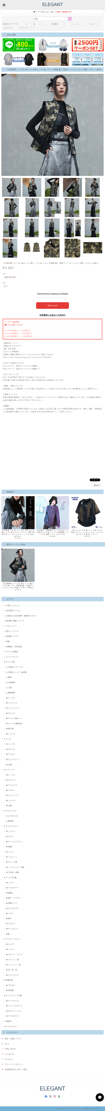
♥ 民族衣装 (8, 980)
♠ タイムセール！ (11, 1026)
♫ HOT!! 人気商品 (11, 651)
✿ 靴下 (9, 918)
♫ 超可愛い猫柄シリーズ (14, 621)
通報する (97, 485)
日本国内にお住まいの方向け (53, 315)
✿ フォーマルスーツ (14, 1006)
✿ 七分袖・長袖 (12, 872)
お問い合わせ (10, 1049)
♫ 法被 (7, 641)
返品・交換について (13, 1038)
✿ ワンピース (11, 703)
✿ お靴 (9, 764)
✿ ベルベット (11, 857)
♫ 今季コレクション (12, 605)
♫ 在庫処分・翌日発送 (13, 646)
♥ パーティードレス (12, 939)
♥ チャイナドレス (11, 826)
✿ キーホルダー (12, 908)
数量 (4, 283)
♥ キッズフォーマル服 (13, 995)
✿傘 (7, 934)
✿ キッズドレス (12, 1001)
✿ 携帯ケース (11, 903)
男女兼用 (54, 24)
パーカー (26, 24)
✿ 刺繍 (9, 846)
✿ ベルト (10, 913)
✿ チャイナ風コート (14, 718)
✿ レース (10, 852)
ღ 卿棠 (9, 677)
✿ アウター (10, 754)
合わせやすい (9, 28)
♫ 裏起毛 (7, 1021)
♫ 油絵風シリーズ (11, 636)
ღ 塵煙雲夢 (10, 693)
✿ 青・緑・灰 (11, 970)
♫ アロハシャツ (10, 626)
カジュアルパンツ (78, 24)
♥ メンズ (7, 739)
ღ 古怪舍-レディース (14, 667)
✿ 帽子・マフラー (13, 898)
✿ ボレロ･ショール (14, 1011)
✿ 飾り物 (10, 728)
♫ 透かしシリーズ (11, 631)
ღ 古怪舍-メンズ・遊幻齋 (16, 672)
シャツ (64, 24)
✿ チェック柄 (11, 862)
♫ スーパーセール (11, 657)
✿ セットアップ (12, 708)
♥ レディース (9, 770)
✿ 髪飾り (10, 893)
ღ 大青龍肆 (10, 682)
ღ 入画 (9, 687)
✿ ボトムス (10, 713)
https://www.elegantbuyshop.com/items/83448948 (27, 357)
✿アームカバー (12, 929)
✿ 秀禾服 (10, 990)
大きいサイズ (94, 24)
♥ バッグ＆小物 (10, 877)
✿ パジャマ (10, 734)
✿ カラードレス (12, 975)
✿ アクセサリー (12, 888)
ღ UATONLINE (12, 816)
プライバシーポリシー (14, 1064)
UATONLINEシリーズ (26, 28)
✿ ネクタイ (10, 923)
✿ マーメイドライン (14, 841)
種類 (4, 274)
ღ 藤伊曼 (9, 821)
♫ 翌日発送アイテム (12, 610)
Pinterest (9, 1059)
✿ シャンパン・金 (13, 964)
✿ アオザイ (10, 985)
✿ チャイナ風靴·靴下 (14, 723)
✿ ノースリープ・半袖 (15, 867)
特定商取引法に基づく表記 (16, 1069)
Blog (7, 1044)
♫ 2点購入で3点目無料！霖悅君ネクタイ (20, 616)
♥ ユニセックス (10, 811)
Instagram (9, 1054)
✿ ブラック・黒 (12, 959)
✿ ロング (10, 836)
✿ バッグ (10, 882)
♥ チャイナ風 (9, 662)
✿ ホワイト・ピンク (14, 954)
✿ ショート (10, 831)
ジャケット (43, 24)
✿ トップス (10, 698)
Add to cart (53, 305)
